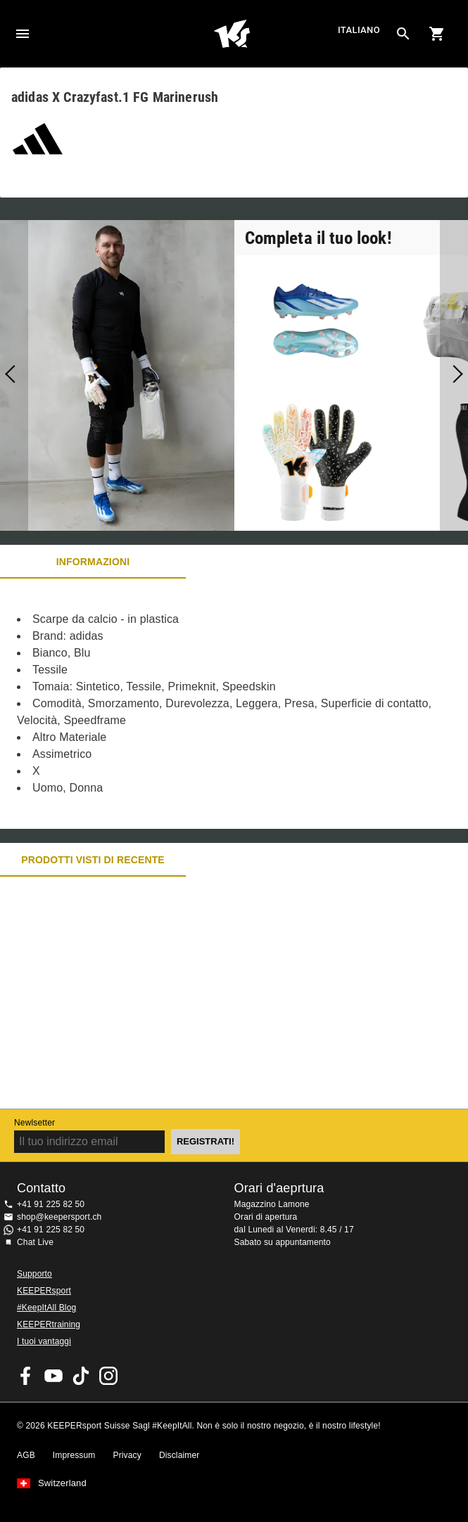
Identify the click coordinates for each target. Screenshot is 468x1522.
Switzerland (62, 1483)
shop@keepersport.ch (59, 1217)
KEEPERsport (44, 1291)
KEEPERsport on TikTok (81, 1376)
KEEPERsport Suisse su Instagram (108, 1376)
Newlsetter (34, 1123)
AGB (26, 1455)
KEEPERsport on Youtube (53, 1376)
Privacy (127, 1455)
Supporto (34, 1274)
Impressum (74, 1455)
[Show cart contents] (437, 34)
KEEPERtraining (48, 1324)
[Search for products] (403, 34)
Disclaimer (179, 1455)
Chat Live (35, 1242)
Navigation (22, 34)
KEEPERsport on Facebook (26, 1376)
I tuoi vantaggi (44, 1341)
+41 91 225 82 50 (50, 1204)
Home (231, 34)
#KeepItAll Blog (46, 1308)
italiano (359, 30)
